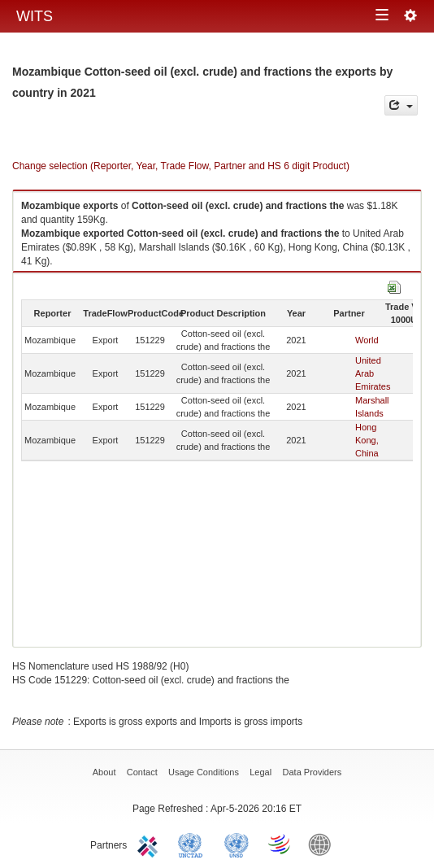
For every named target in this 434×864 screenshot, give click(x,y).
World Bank (323, 843)
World (367, 340)
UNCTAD (193, 843)
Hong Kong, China (367, 440)
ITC (150, 843)
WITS (34, 16)
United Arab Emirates (372, 373)
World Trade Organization (280, 843)
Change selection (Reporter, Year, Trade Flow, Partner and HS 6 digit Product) (180, 166)
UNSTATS (236, 843)
